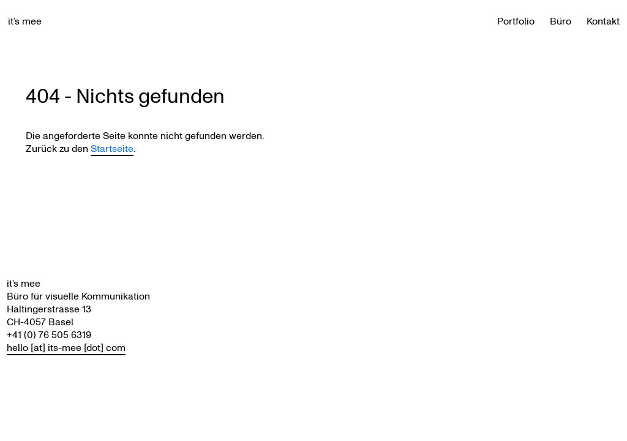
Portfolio (516, 21)
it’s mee (25, 21)
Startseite (112, 148)
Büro (560, 21)
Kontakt (603, 21)
